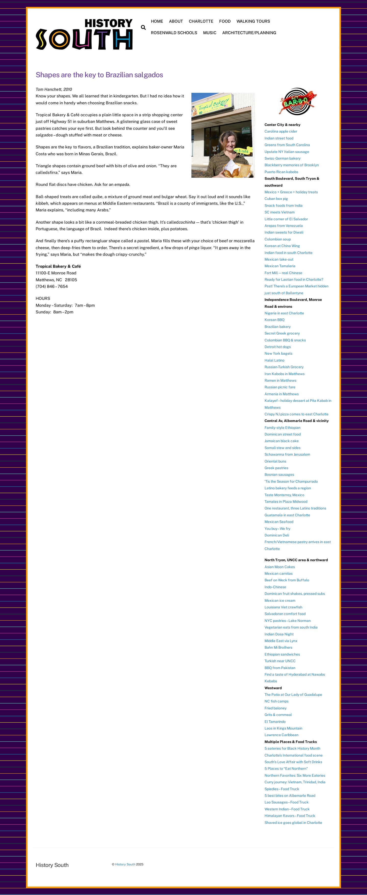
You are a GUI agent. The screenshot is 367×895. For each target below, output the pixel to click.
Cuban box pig (276, 199)
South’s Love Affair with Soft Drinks (293, 762)
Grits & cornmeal (278, 715)
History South (125, 864)
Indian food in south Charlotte (288, 253)
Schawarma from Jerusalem (287, 454)
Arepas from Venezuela (284, 226)
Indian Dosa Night (279, 634)
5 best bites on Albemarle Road (290, 796)
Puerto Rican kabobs (281, 172)
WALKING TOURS (253, 21)
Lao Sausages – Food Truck (287, 802)
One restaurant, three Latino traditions (295, 508)
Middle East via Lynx (281, 641)
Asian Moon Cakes (280, 567)
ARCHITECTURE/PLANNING (249, 32)
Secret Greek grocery (282, 333)
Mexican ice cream (280, 600)
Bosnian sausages (279, 474)
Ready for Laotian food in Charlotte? (294, 279)
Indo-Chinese (275, 587)
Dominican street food (283, 434)
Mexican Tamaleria (280, 266)
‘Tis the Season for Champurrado (291, 481)
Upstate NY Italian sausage (287, 152)
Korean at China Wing (282, 246)
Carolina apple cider (281, 131)
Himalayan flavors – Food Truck (290, 816)
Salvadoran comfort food (285, 614)
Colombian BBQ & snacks (285, 340)
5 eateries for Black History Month (292, 748)
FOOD (225, 21)
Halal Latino (274, 360)
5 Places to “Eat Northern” (286, 768)
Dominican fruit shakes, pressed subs (295, 594)
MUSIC (209, 32)
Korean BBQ (274, 320)
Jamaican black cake (282, 441)
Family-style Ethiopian (282, 428)
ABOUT (176, 21)
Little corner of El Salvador (286, 219)
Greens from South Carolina (287, 145)
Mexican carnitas (279, 573)
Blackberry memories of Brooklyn (292, 165)
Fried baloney (275, 708)
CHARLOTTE (201, 21)
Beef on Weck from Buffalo (287, 580)
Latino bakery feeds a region (288, 488)
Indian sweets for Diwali (284, 232)
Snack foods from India (284, 205)
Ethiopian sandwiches (282, 654)
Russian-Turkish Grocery (284, 367)
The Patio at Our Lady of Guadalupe (293, 695)
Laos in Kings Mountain (283, 728)
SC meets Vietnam (280, 212)
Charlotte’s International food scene (294, 755)
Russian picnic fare (280, 387)
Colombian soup (278, 239)
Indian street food (279, 138)
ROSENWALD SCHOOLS (174, 32)
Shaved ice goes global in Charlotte (293, 823)
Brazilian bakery (278, 327)
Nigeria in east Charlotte (284, 313)
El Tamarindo (275, 722)
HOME (157, 21)
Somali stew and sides (282, 448)
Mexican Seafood (279, 522)
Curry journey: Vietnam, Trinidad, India (295, 782)
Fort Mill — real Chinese (283, 273)
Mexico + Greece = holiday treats (291, 192)
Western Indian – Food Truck (287, 809)
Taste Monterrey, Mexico (284, 495)
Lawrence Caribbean (281, 735)
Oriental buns (275, 461)
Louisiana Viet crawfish (283, 607)
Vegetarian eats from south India (291, 627)
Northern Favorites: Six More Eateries (295, 775)
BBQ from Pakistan (280, 668)
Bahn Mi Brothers (278, 647)
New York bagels (278, 353)
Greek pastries (276, 468)
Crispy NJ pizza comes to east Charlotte (297, 414)
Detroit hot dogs (278, 347)
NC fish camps (277, 701)
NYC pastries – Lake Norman (288, 621)
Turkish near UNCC (280, 661)
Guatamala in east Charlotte (287, 515)
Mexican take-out (279, 259)
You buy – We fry (277, 529)
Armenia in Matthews (282, 394)
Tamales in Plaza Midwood (286, 502)
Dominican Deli (277, 535)
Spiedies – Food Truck (282, 789)
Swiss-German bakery (282, 158)
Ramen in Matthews (280, 380)
